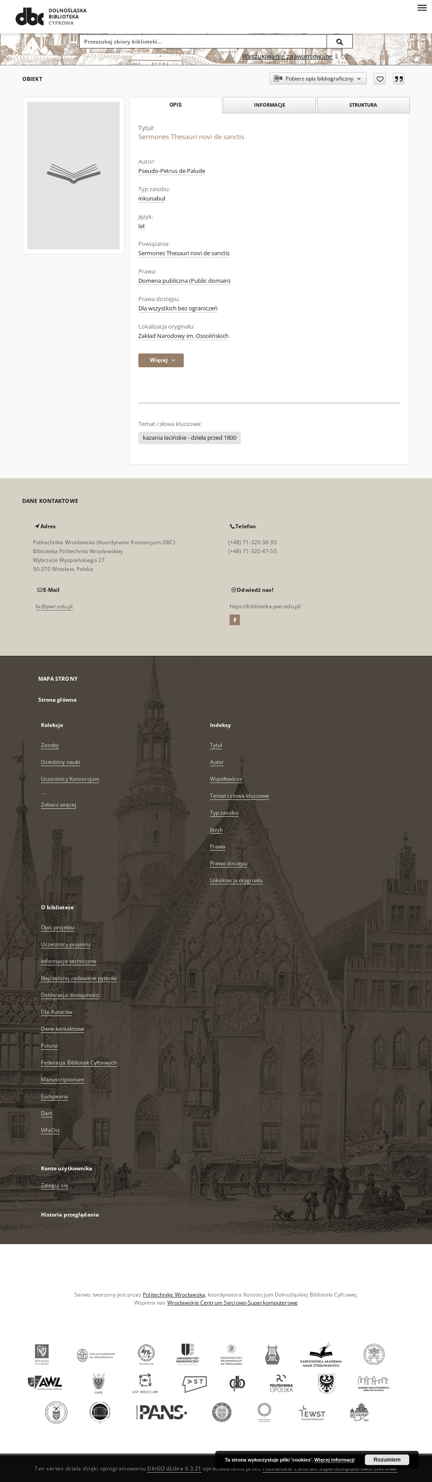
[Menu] (422, 7)
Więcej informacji (335, 1459)
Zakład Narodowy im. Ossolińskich (183, 336)
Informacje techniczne (69, 961)
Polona (49, 1045)
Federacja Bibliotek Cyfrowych (79, 1062)
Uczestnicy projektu (65, 944)
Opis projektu (58, 927)
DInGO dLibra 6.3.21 (174, 1468)
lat (141, 226)
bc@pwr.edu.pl (54, 606)
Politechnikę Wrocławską (174, 1294)
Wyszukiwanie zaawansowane (287, 56)
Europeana (55, 1096)
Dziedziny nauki (61, 762)
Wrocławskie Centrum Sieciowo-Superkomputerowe (232, 1302)
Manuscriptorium (63, 1079)
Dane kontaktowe (63, 1028)
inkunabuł (151, 198)
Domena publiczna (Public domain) (184, 281)
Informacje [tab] (269, 104)
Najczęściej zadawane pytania (79, 978)
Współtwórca (226, 779)
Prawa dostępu (229, 863)
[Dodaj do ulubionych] (380, 78)
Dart (46, 1113)
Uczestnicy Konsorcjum (70, 779)
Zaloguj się (55, 1185)
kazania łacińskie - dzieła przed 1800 (189, 438)
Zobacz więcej (59, 804)
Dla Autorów (56, 1012)
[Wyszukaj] (340, 41)
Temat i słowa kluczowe (240, 795)
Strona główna (57, 699)
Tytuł (216, 745)
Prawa (218, 846)
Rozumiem (387, 1460)
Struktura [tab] (363, 104)
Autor (217, 762)
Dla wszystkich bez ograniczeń (178, 308)
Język (216, 829)
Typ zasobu (224, 812)
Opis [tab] (176, 105)
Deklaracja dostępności (70, 995)
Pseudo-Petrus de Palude (171, 171)
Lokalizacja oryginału (236, 880)
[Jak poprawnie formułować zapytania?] (347, 56)
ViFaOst (50, 1130)
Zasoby (50, 745)
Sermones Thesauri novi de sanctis (184, 253)
